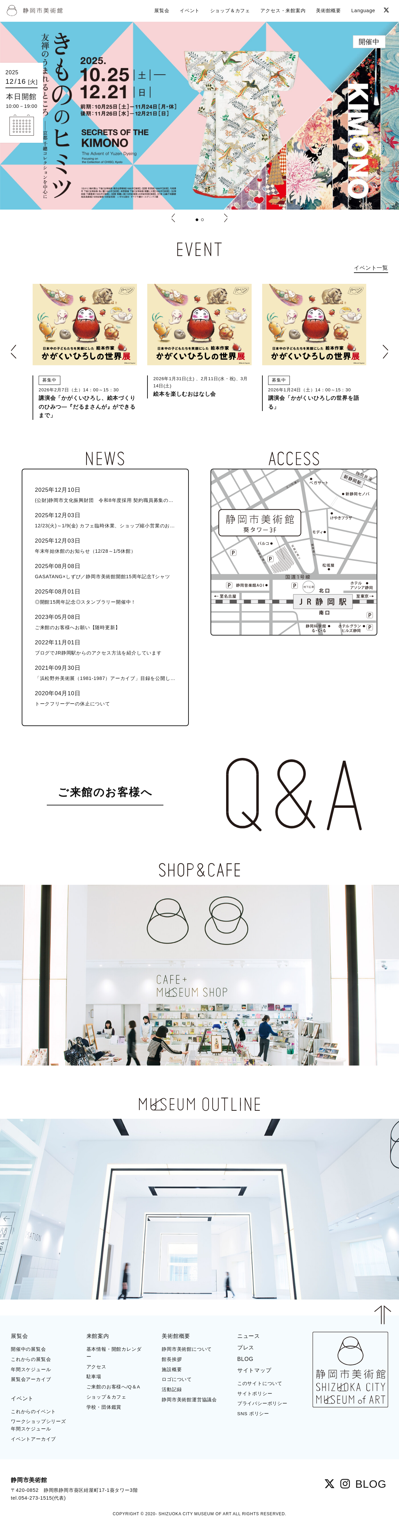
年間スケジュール (31, 1369)
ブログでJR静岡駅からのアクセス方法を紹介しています (105, 647)
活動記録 (172, 1389)
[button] (197, 219)
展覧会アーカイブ (31, 1379)
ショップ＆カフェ (106, 1397)
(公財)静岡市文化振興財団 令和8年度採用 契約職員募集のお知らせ (105, 494)
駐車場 (93, 1376)
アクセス (96, 1366)
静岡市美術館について (187, 1349)
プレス (245, 1347)
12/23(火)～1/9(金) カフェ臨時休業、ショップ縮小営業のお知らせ (105, 519)
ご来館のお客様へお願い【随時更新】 (105, 621)
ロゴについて (177, 1379)
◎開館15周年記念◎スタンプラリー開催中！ (105, 596)
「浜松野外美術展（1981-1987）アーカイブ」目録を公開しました (105, 672)
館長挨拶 (172, 1359)
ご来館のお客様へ (105, 792)
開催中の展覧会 (28, 1349)
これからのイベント (33, 1411)
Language (363, 10)
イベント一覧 (371, 268)
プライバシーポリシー (262, 1403)
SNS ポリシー (253, 1413)
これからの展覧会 (31, 1359)
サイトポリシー (255, 1393)
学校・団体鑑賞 (104, 1407)
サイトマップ (254, 1370)
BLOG (245, 1359)
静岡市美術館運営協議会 (189, 1399)
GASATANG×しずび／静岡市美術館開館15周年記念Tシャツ (105, 570)
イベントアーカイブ (33, 1439)
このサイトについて (259, 1383)
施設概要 (172, 1369)
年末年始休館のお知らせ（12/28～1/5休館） (105, 545)
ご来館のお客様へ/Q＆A (113, 1386)
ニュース (248, 1336)
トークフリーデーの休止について (105, 697)
